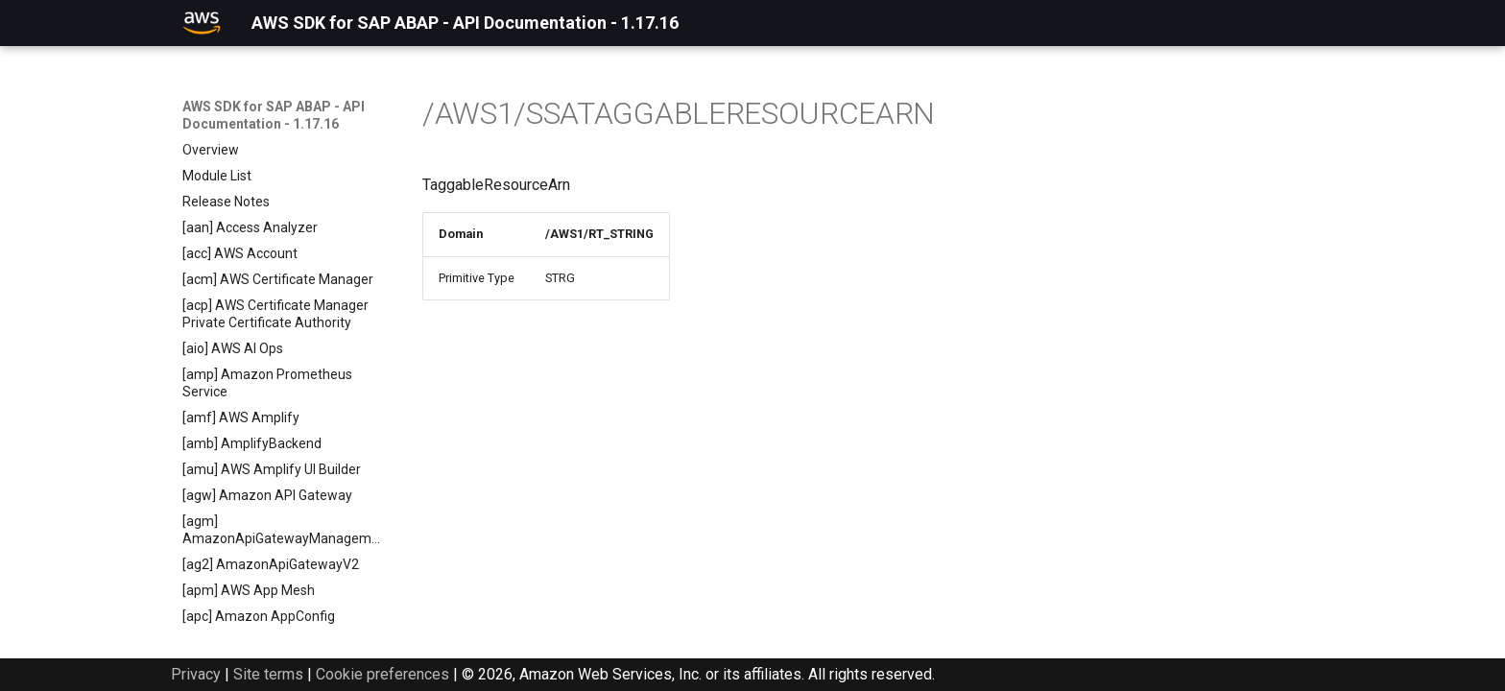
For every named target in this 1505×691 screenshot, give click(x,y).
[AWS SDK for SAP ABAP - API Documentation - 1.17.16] (201, 23)
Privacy (196, 674)
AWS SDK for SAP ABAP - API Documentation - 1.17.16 (273, 115)
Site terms (268, 674)
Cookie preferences (382, 674)
